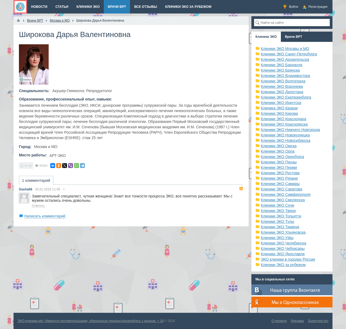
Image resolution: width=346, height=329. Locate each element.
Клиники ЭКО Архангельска (285, 59)
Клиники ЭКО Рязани (279, 178)
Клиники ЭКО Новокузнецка (285, 135)
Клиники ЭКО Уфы (277, 238)
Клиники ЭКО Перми (279, 167)
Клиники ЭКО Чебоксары (283, 248)
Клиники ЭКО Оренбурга (282, 157)
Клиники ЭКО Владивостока (285, 75)
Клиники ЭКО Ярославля (283, 254)
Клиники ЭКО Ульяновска (283, 232)
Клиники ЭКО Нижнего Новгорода (290, 129)
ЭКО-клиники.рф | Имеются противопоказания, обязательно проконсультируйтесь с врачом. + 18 (91, 321)
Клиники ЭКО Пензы (279, 162)
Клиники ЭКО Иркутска (281, 102)
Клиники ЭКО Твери (278, 211)
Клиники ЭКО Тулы (277, 221)
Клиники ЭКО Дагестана (282, 92)
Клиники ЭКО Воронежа (282, 86)
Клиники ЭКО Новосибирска (285, 140)
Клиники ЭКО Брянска (280, 70)
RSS (241, 188)
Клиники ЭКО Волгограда (283, 81)
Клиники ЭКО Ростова (280, 173)
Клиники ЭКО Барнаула (281, 65)
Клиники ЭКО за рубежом (283, 265)
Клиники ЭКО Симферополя (286, 194)
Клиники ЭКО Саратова (281, 189)
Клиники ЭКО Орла (278, 151)
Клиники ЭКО (266, 37)
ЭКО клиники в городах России (288, 259)
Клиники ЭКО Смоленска (283, 200)
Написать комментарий (44, 216)
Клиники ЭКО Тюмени (280, 227)
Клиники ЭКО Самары (280, 184)
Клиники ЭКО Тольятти (281, 216)
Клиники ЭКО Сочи (277, 205)
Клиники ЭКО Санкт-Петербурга (289, 54)
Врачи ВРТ (293, 37)
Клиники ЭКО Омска (279, 146)
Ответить (38, 205)
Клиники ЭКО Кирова (279, 113)
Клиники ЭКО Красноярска (284, 124)
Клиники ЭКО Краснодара (283, 119)
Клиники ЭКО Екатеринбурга (286, 97)
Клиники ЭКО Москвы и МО (285, 48)
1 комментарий (36, 180)
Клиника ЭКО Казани (279, 108)
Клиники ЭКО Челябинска (283, 243)
